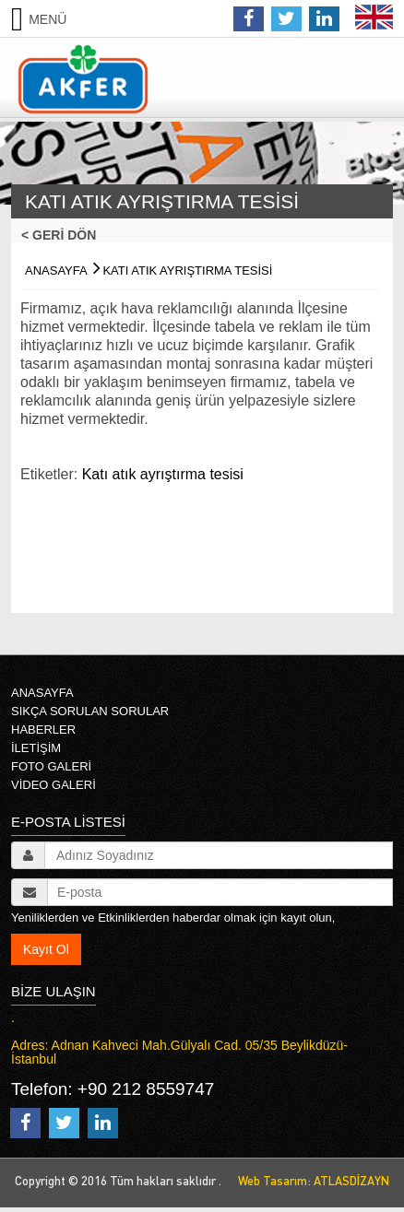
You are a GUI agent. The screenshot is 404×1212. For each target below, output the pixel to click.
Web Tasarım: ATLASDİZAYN (309, 1180)
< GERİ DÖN (64, 235)
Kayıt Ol (46, 949)
